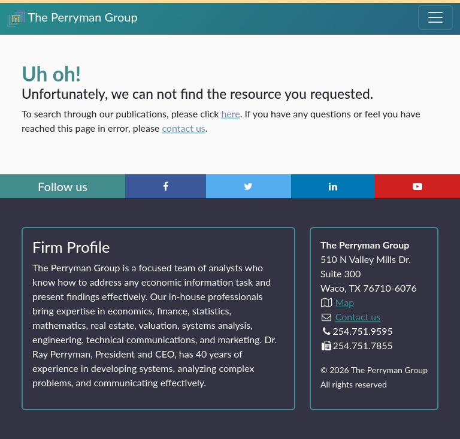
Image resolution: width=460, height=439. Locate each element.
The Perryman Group (72, 18)
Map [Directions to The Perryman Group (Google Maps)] (345, 302)
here (230, 113)
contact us (183, 128)
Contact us (357, 316)
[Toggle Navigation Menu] (435, 17)
